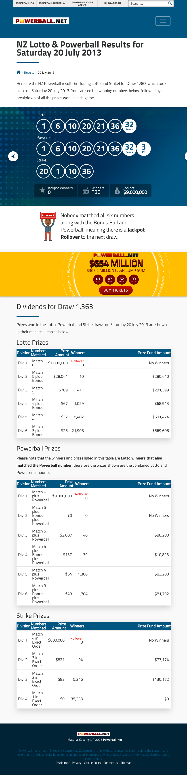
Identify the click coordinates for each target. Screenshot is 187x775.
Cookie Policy (92, 763)
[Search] (151, 3)
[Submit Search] (170, 3)
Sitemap (125, 763)
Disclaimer (62, 763)
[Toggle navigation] (162, 21)
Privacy (77, 763)
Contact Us (110, 763)
